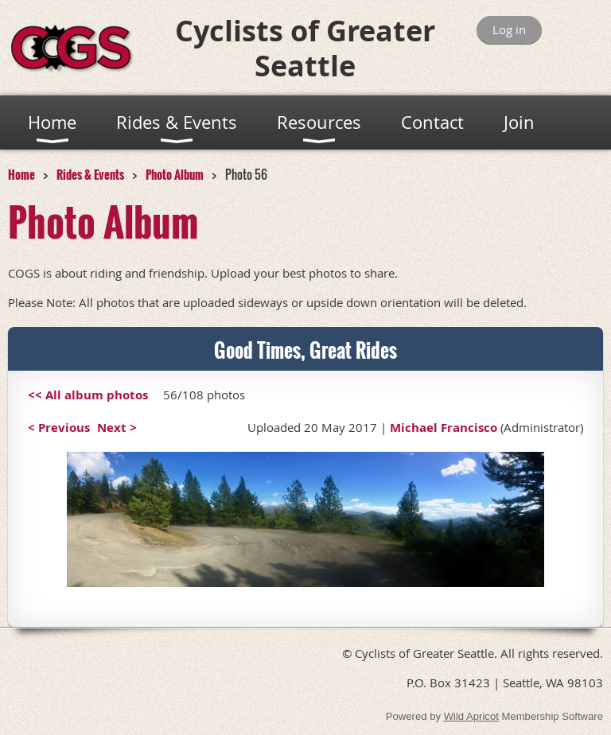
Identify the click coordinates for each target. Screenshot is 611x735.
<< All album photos (88, 395)
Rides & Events (90, 174)
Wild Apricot (471, 716)
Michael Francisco (443, 427)
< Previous (59, 427)
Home (21, 174)
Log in (509, 29)
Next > (117, 427)
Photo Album (175, 174)
